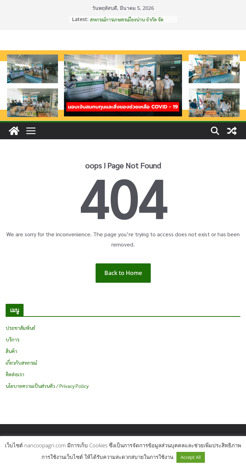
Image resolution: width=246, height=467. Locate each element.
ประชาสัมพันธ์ (20, 328)
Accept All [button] (191, 457)
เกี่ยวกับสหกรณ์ (21, 362)
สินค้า (11, 351)
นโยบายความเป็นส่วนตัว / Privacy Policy (47, 386)
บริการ (12, 339)
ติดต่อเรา (15, 374)
